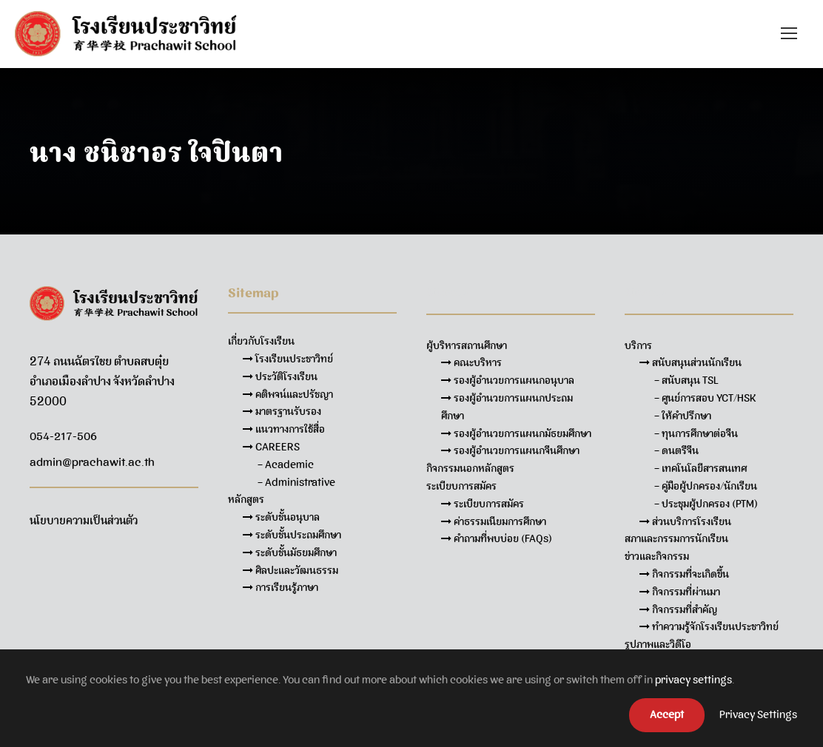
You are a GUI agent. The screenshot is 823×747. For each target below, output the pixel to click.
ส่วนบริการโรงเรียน (685, 521)
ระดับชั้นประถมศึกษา (292, 535)
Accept (667, 714)
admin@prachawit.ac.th (92, 462)
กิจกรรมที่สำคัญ (678, 609)
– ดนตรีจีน (676, 450)
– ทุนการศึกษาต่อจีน (696, 433)
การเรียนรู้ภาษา (280, 587)
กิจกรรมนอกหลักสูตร (470, 468)
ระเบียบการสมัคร (482, 504)
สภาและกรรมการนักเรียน (676, 538)
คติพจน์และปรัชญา (288, 394)
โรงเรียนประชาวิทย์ (288, 359)
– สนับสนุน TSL (686, 380)
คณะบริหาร (471, 362)
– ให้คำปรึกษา (682, 416)
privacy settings (693, 680)
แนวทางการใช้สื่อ (284, 429)
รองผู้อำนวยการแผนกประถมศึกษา (507, 407)
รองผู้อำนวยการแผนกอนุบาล (507, 380)
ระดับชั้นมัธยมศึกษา (290, 552)
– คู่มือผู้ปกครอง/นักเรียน (705, 486)
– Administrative (296, 482)
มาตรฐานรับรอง (282, 411)
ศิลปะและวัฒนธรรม (290, 570)
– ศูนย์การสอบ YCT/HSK (705, 398)
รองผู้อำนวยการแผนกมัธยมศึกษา (516, 433)
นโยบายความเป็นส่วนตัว (84, 520)
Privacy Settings (758, 714)
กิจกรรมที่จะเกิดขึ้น (684, 574)
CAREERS (271, 447)
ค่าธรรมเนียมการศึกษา (493, 521)
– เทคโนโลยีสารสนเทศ (700, 468)
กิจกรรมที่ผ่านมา (679, 592)
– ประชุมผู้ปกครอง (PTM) (706, 504)
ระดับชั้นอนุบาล (281, 517)
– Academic (286, 464)
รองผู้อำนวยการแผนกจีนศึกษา (510, 450)
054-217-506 (63, 436)
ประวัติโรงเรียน (280, 376)
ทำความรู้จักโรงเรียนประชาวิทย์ (709, 626)
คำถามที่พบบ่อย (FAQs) (496, 538)
